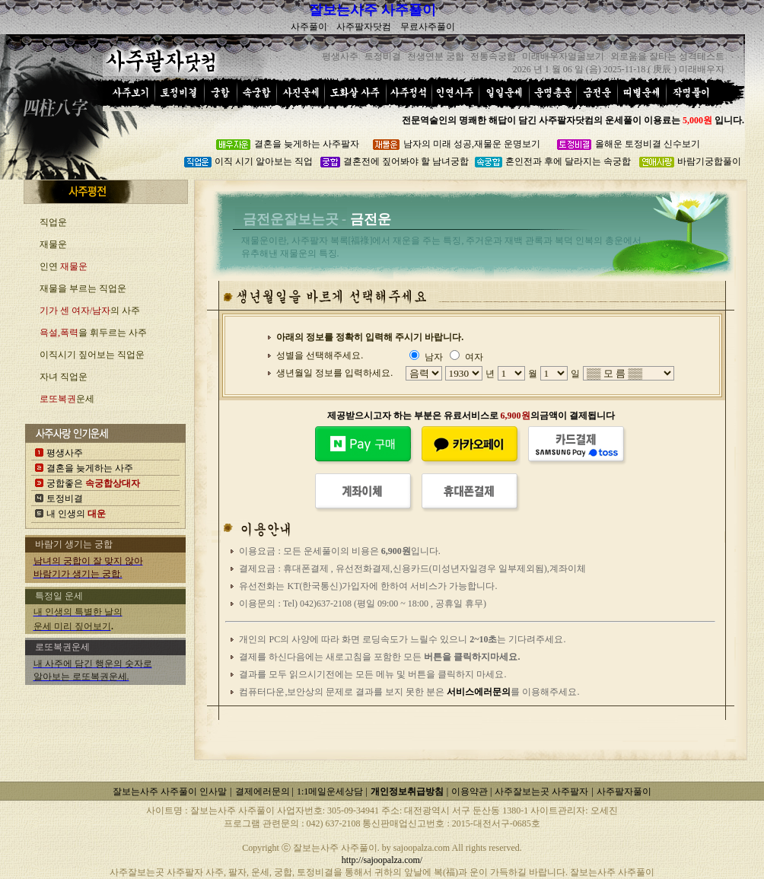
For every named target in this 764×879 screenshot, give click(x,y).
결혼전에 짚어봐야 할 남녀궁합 (406, 161)
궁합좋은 (93, 483)
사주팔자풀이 (624, 791)
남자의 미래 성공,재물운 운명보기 (471, 144)
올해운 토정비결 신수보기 (647, 144)
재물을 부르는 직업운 (83, 288)
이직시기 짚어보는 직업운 (92, 354)
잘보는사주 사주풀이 (372, 10)
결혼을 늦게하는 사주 (89, 468)
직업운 (53, 222)
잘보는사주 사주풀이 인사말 (170, 791)
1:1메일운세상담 (331, 791)
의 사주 (90, 310)
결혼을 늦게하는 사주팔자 (306, 144)
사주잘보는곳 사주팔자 (541, 791)
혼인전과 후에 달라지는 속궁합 (568, 161)
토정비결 (64, 498)
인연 (64, 266)
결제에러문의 (263, 791)
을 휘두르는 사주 (93, 332)
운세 (67, 398)
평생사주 (64, 452)
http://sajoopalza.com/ (382, 860)
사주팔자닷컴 (363, 26)
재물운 (53, 244)
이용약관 (470, 791)
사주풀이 (309, 26)
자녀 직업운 (64, 376)
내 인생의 (76, 513)
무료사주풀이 (427, 26)
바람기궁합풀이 (709, 161)
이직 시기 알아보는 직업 (264, 161)
